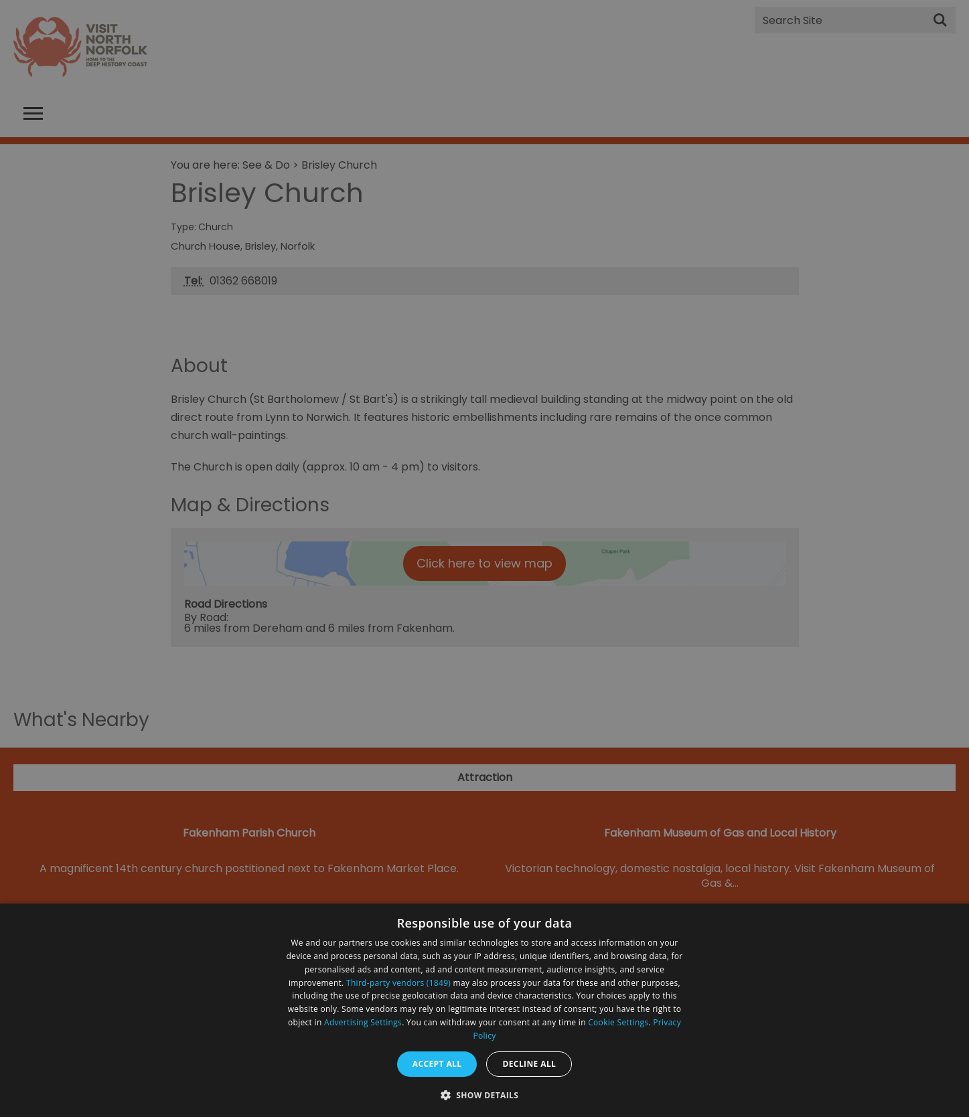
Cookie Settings (618, 1022)
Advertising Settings (363, 1022)
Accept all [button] (437, 1063)
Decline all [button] (529, 1063)
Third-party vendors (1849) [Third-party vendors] (398, 983)
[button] (485, 1094)
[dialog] (484, 1010)
